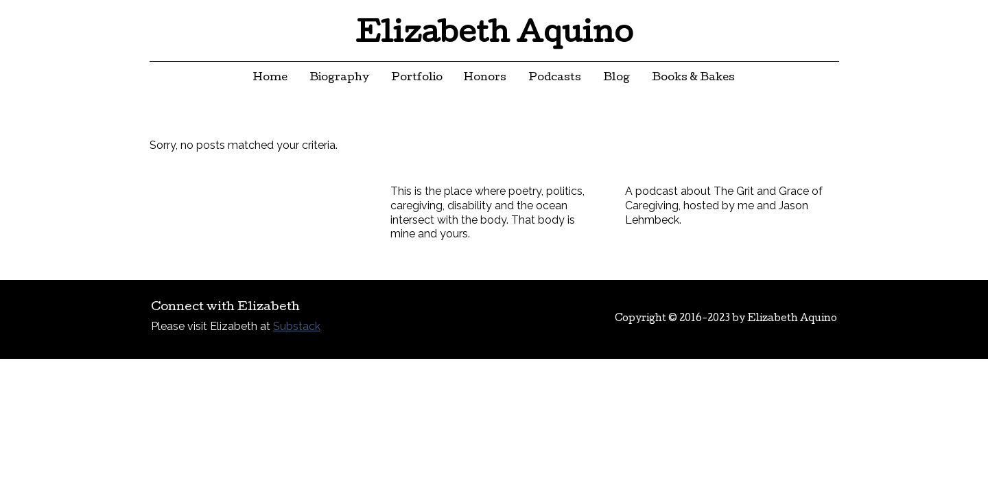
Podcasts (554, 78)
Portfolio (417, 78)
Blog (616, 78)
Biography (339, 78)
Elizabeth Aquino (494, 36)
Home (270, 78)
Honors (485, 78)
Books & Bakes (693, 78)
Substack (296, 326)
